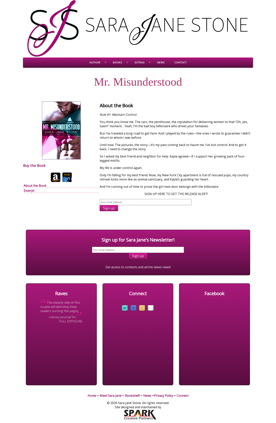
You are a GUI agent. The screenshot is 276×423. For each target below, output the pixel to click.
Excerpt (29, 191)
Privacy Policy (163, 395)
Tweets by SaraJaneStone (124, 302)
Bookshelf (132, 395)
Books (117, 62)
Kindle (67, 177)
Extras (140, 62)
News (161, 62)
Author (95, 62)
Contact (180, 62)
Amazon (55, 177)
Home (92, 395)
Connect (182, 395)
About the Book (35, 186)
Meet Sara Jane (111, 395)
